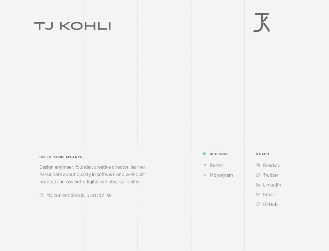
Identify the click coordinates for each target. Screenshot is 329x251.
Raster (217, 165)
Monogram (222, 175)
